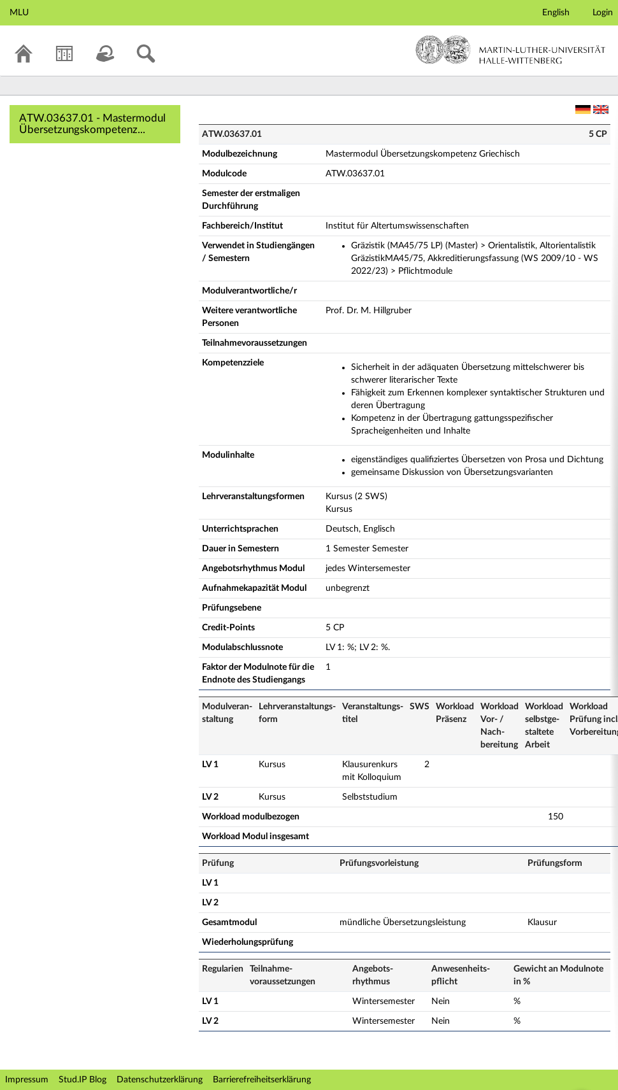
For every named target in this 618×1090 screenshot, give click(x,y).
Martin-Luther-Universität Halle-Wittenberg (510, 50)
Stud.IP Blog (82, 1079)
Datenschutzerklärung (160, 1079)
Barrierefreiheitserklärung (262, 1079)
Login (603, 12)
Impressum (26, 1079)
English (556, 12)
